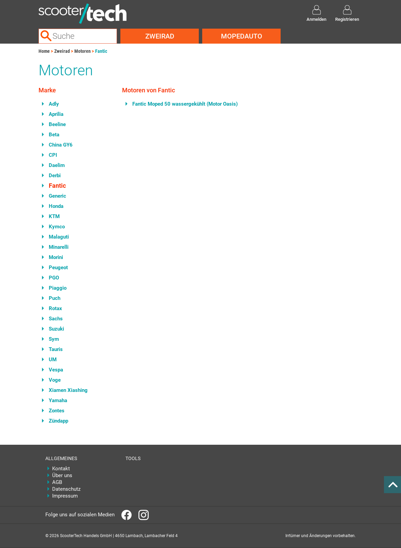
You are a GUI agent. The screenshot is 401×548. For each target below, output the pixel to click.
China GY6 (61, 145)
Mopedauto (241, 36)
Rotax (55, 308)
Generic (57, 196)
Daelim (57, 165)
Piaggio (57, 288)
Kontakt (61, 469)
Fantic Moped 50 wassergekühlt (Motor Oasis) (185, 104)
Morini (56, 257)
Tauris (56, 349)
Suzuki (56, 329)
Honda (56, 206)
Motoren (82, 51)
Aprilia (56, 114)
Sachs (56, 319)
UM (53, 359)
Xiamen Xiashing (68, 390)
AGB (57, 482)
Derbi (55, 175)
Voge (55, 380)
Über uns (62, 475)
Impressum (65, 496)
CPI (53, 155)
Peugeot (58, 267)
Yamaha (58, 400)
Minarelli (59, 247)
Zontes (56, 411)
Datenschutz (66, 489)
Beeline (57, 124)
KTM (54, 216)
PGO (54, 278)
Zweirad (159, 36)
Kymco (57, 227)
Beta (54, 135)
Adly (54, 104)
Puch (54, 298)
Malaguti (59, 237)
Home (44, 51)
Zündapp (58, 421)
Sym (54, 339)
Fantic (101, 51)
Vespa (56, 370)
